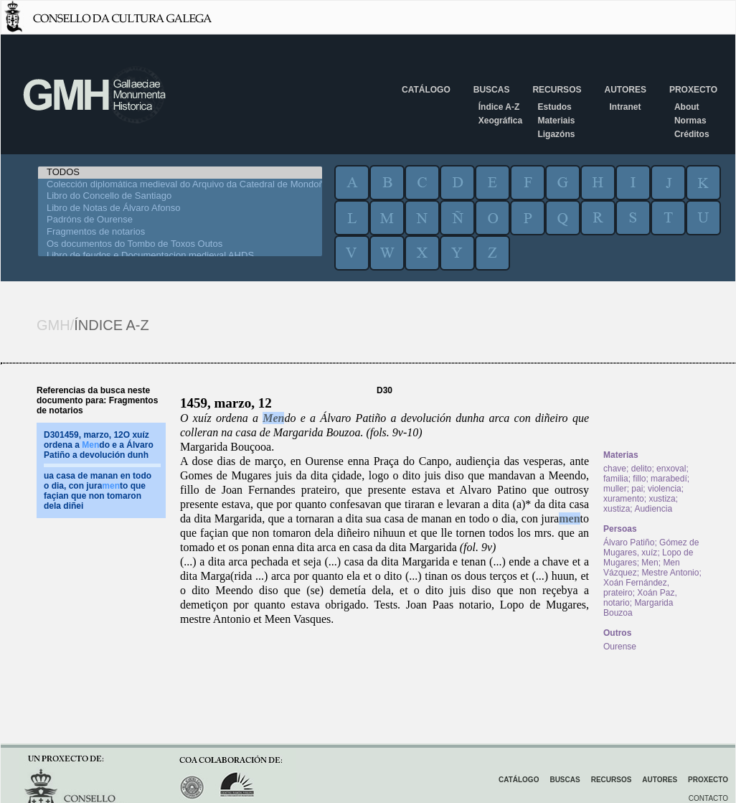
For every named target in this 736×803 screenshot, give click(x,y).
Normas (690, 121)
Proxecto (693, 90)
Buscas (491, 90)
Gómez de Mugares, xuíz (651, 547)
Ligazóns (556, 134)
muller (615, 489)
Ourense (619, 647)
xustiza (661, 499)
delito (641, 469)
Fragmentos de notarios (180, 232)
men (569, 518)
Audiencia (653, 509)
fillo (639, 479)
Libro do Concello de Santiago (180, 196)
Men (273, 418)
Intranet (625, 107)
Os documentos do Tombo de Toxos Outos (180, 244)
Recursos (556, 90)
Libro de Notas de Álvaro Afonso (180, 208)
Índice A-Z (499, 107)
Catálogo (426, 90)
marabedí (669, 479)
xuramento (623, 499)
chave (614, 469)
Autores (625, 90)
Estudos (554, 107)
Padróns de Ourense (180, 220)
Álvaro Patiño (628, 542)
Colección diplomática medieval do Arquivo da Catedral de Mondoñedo (180, 185)
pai (637, 489)
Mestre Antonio (670, 573)
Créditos (691, 134)
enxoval (671, 469)
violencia (664, 489)
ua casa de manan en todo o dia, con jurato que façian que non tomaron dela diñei (97, 491)
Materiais (556, 121)
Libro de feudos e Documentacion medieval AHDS (180, 256)
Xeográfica (500, 121)
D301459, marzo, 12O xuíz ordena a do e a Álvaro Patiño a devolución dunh (99, 445)
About (686, 107)
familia (615, 479)
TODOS (180, 172)
